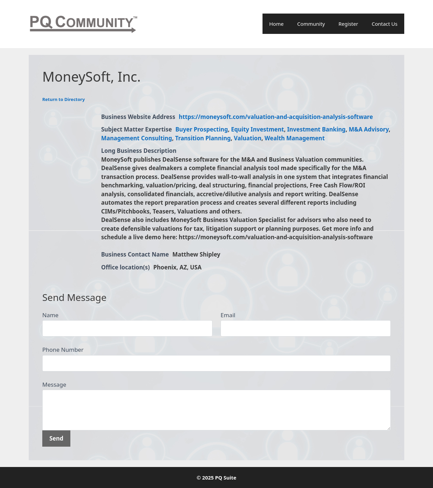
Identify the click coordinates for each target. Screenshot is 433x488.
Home (276, 23)
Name (50, 315)
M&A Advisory (369, 129)
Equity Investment (257, 129)
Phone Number (63, 349)
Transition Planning (203, 138)
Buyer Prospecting (202, 129)
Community (311, 23)
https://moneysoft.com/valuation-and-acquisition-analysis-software (276, 117)
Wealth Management (295, 138)
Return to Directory (63, 99)
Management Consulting (136, 138)
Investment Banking (316, 129)
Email (228, 315)
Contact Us (384, 23)
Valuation (247, 138)
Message (54, 384)
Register (348, 23)
